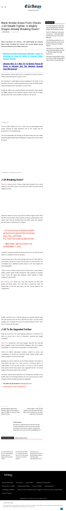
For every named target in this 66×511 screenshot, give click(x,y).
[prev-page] (2, 462)
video (5, 184)
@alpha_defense (12, 236)
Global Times (5, 343)
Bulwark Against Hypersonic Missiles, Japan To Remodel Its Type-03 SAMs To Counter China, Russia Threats (23, 56)
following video (8, 282)
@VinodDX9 (9, 233)
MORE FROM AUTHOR (21, 438)
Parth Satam (6, 32)
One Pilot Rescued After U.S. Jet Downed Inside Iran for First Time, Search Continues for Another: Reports (22, 455)
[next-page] (5, 462)
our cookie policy (30, 506)
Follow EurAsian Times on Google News (14, 386)
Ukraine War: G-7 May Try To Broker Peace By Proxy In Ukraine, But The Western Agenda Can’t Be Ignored (23, 66)
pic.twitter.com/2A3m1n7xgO (18, 239)
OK (61, 508)
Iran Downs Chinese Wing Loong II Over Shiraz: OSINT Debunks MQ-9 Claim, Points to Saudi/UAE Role (55, 58)
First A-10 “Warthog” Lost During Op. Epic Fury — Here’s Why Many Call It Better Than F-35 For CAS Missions (55, 34)
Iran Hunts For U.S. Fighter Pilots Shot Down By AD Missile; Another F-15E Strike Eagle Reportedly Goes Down (36, 455)
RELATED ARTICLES (7, 438)
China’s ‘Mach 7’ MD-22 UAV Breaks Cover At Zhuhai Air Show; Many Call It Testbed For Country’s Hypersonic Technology (33, 411)
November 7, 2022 (12, 246)
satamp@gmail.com (25, 383)
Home (2, 19)
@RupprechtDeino (25, 233)
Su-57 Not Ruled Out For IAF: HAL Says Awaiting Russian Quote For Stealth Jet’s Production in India (7, 455)
